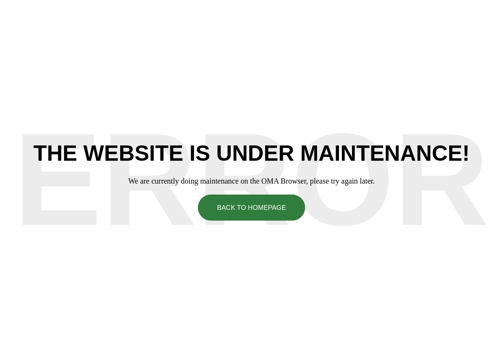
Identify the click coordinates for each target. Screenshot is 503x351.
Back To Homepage (251, 207)
